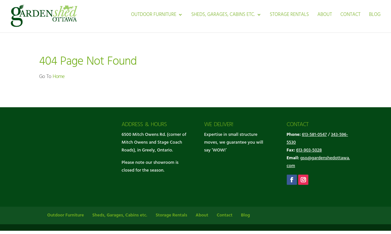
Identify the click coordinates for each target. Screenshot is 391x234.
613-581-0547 (314, 134)
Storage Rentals (289, 15)
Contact (350, 15)
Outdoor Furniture (153, 15)
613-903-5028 (309, 150)
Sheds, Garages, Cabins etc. (223, 15)
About (324, 15)
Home (58, 76)
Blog (375, 15)
